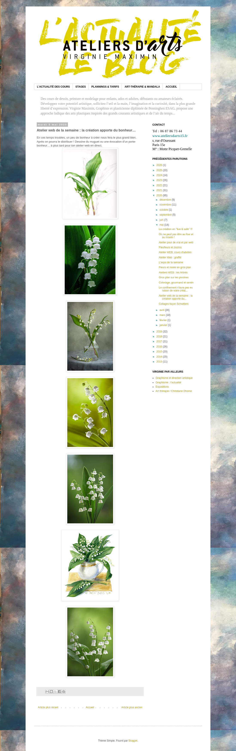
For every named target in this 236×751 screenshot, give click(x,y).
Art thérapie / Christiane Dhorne (174, 391)
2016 (159, 346)
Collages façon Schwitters (173, 303)
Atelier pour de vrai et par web (176, 242)
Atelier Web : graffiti (170, 257)
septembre (165, 214)
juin (161, 219)
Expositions (162, 386)
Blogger (133, 740)
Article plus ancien (131, 707)
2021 (159, 190)
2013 (159, 361)
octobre (164, 209)
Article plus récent (48, 707)
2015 (159, 351)
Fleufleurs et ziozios (170, 247)
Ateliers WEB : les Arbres (173, 272)
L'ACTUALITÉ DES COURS (53, 86)
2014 (159, 356)
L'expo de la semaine (171, 262)
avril (162, 310)
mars (162, 315)
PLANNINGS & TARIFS (105, 86)
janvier (163, 325)
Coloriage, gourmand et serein (176, 282)
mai (161, 224)
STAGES (80, 86)
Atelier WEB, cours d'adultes (175, 252)
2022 (159, 185)
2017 (159, 341)
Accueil (90, 707)
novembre (165, 204)
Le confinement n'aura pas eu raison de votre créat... (176, 289)
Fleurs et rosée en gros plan (175, 267)
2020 (159, 195)
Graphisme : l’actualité (168, 382)
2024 (159, 175)
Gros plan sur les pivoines (173, 277)
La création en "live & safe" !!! (176, 229)
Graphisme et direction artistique (174, 377)
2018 (159, 336)
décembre (165, 199)
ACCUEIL (171, 86)
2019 (159, 331)
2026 (159, 165)
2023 (159, 180)
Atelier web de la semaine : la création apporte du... (176, 297)
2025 (159, 170)
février (163, 320)
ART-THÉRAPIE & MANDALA (142, 86)
